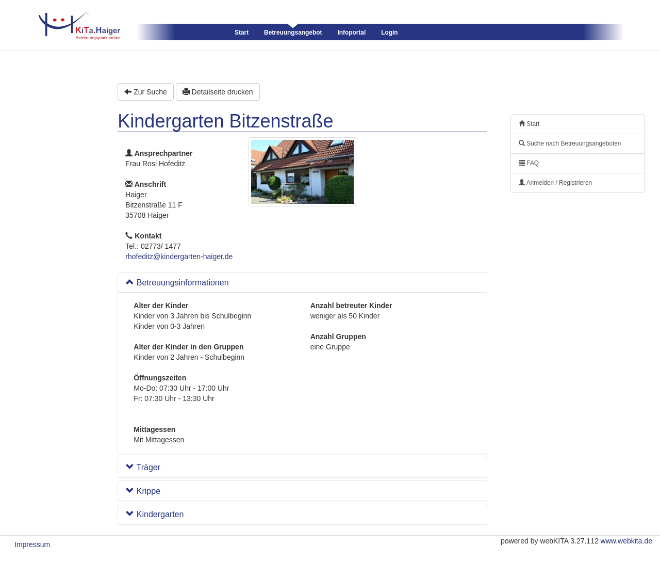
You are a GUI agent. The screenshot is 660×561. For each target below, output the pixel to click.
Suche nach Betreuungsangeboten (570, 143)
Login (389, 32)
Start (242, 32)
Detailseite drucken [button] (218, 92)
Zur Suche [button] (145, 92)
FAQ (529, 163)
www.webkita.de (626, 541)
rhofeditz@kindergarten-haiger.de (179, 256)
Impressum (32, 544)
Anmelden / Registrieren (555, 182)
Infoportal (351, 32)
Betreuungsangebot (293, 32)
